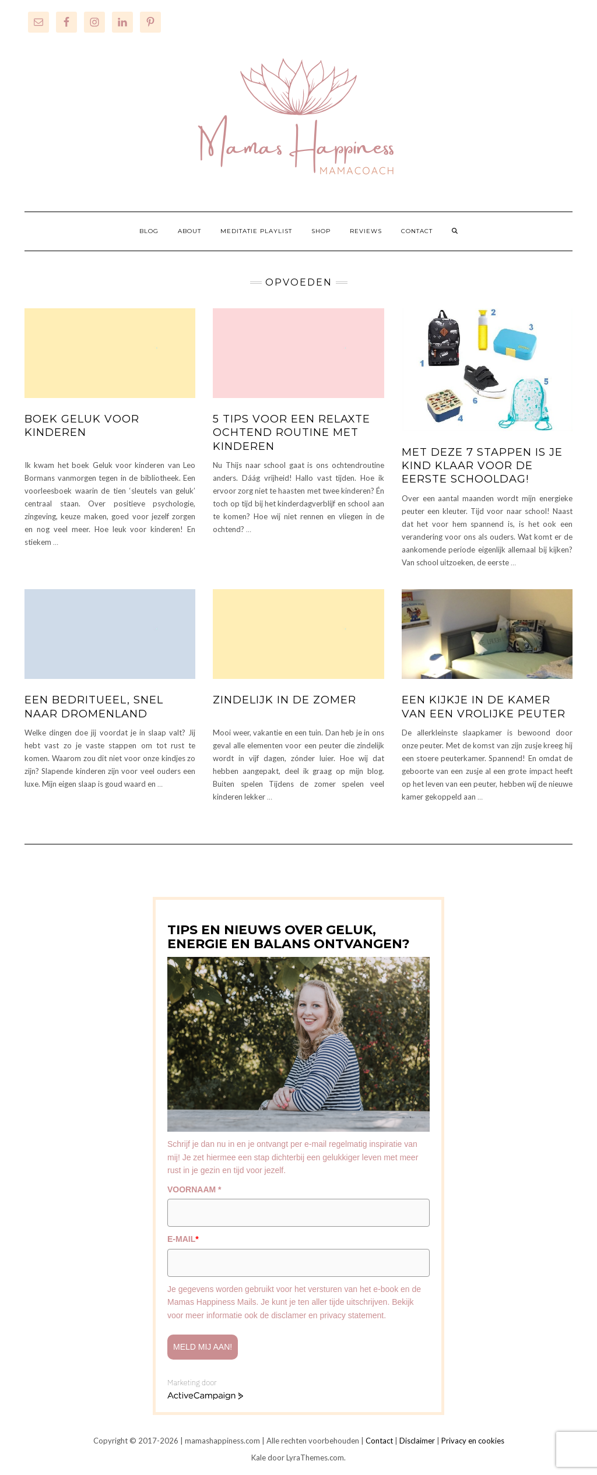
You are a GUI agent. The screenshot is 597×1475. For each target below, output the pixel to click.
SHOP (321, 231)
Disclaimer (417, 1440)
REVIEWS (366, 231)
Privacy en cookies (472, 1440)
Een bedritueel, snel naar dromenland (93, 707)
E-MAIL (183, 1239)
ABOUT (189, 231)
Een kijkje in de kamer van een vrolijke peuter (484, 707)
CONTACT (417, 231)
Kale (258, 1457)
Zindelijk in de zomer (284, 700)
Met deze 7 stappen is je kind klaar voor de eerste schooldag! (482, 466)
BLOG (149, 231)
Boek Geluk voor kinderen (81, 426)
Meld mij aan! (202, 1346)
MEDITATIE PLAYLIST (256, 231)
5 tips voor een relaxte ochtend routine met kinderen (291, 433)
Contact (379, 1440)
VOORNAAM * (194, 1189)
